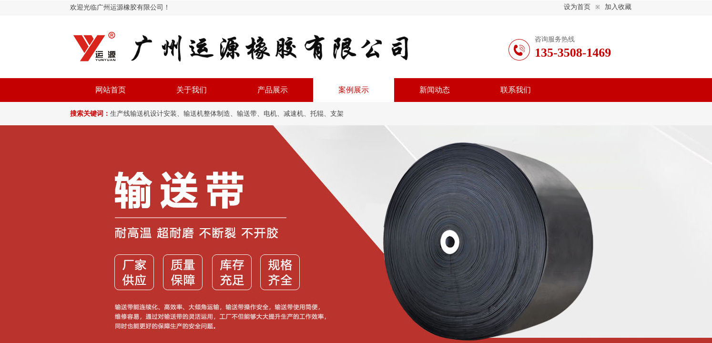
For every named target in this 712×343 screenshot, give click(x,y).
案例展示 (353, 90)
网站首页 (110, 90)
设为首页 (577, 6)
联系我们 (515, 90)
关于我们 (191, 90)
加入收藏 (618, 6)
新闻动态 (434, 90)
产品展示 (272, 90)
